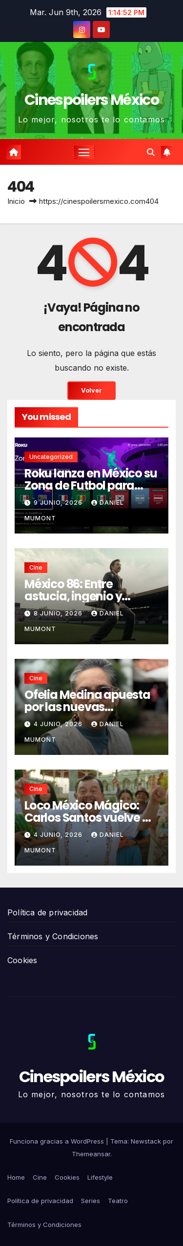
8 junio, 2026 (59, 613)
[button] (151, 152)
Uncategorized (51, 456)
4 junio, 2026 (59, 724)
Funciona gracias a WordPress (58, 1141)
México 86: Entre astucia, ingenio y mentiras (73, 596)
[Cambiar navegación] (84, 152)
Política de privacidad (47, 912)
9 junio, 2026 (59, 502)
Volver (91, 390)
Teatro (118, 1201)
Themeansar (91, 1154)
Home (16, 1177)
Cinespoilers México (91, 100)
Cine (35, 567)
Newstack (146, 1141)
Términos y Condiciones (52, 936)
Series (90, 1201)
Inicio (16, 201)
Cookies (22, 960)
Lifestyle (100, 1177)
